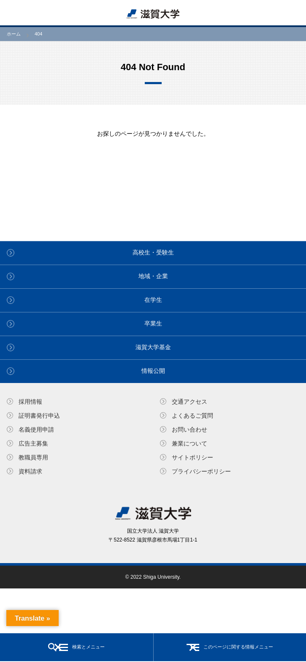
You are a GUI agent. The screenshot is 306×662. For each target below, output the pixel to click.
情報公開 (153, 370)
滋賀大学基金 (153, 347)
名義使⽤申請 (36, 429)
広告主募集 (33, 443)
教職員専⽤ (33, 457)
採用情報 (30, 401)
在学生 (153, 299)
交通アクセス (189, 401)
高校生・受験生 (153, 252)
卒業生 (153, 323)
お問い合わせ (189, 429)
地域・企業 (153, 276)
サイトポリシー (192, 457)
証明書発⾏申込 (39, 415)
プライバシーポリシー (201, 471)
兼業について (189, 443)
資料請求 (30, 471)
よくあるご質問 (192, 415)
